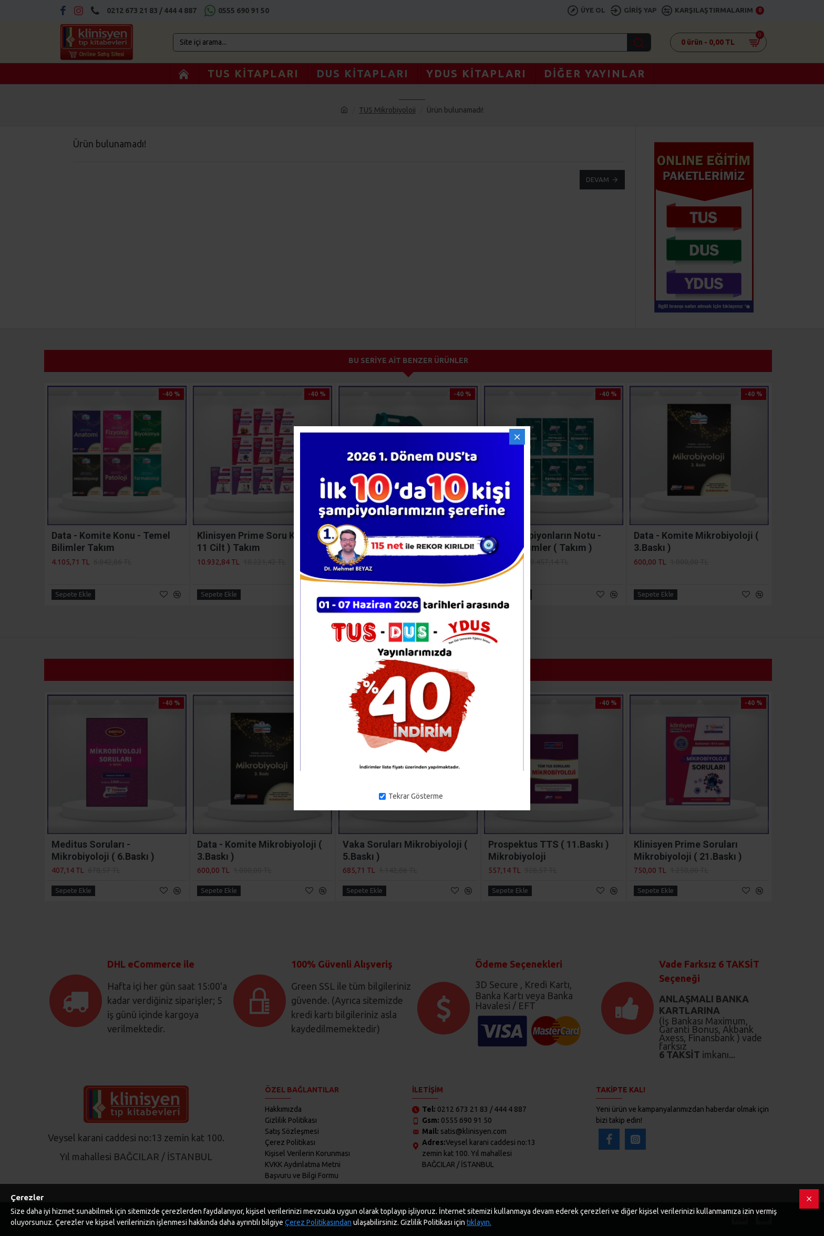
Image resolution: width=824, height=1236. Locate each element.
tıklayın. (479, 1222)
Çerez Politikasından (318, 1222)
